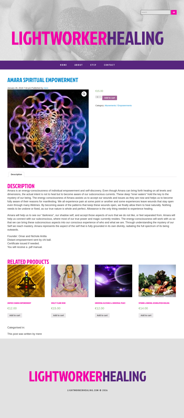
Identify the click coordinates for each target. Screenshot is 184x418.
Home (63, 64)
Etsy (93, 64)
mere (46, 88)
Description (16, 174)
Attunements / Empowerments (118, 105)
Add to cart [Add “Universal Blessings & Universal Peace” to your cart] (102, 315)
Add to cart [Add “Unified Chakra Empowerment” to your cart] (14, 315)
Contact (109, 64)
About (79, 64)
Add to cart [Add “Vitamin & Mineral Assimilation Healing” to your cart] (146, 315)
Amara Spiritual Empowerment (42, 80)
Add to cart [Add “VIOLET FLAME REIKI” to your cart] (58, 315)
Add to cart (109, 98)
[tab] (16, 174)
